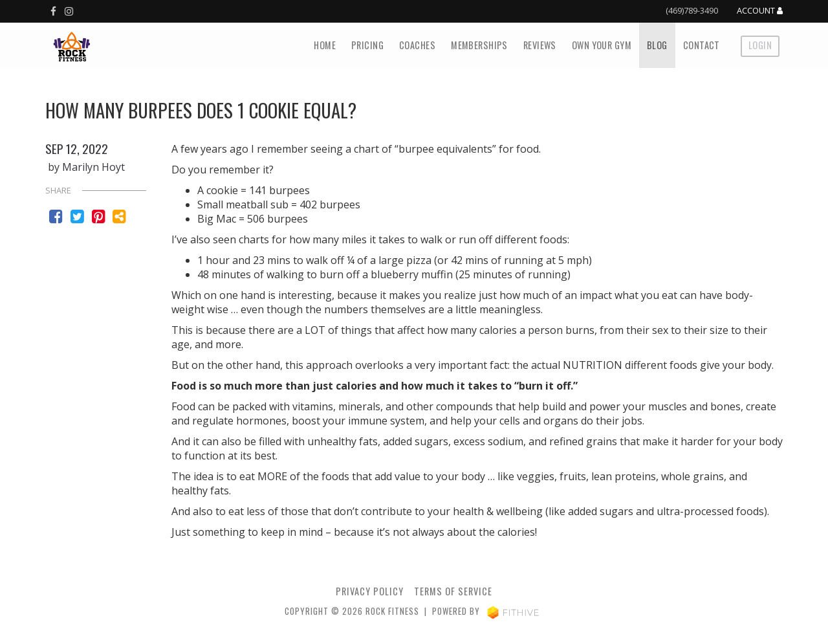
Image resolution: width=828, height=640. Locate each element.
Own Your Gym (601, 45)
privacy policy (370, 591)
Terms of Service (453, 591)
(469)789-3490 (692, 10)
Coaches (417, 45)
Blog (657, 45)
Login (760, 45)
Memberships (479, 45)
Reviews (539, 45)
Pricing (367, 45)
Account (760, 11)
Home (325, 45)
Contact (701, 45)
